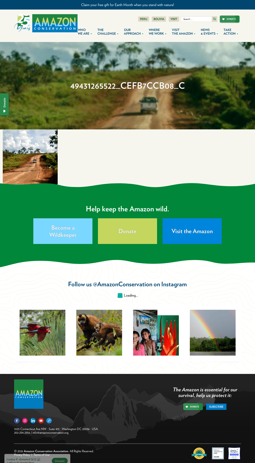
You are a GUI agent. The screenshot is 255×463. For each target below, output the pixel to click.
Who (85, 31)
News (209, 31)
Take (231, 31)
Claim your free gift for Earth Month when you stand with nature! (127, 5)
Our (133, 31)
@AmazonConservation (122, 284)
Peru (143, 19)
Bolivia (159, 19)
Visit (174, 19)
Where (157, 31)
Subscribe (216, 406)
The (107, 31)
